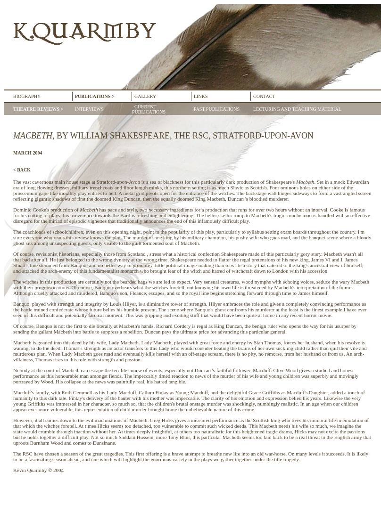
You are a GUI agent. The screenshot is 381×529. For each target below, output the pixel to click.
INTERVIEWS (89, 109)
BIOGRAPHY (27, 96)
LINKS (200, 96)
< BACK (22, 169)
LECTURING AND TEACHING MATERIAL (296, 109)
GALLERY (145, 96)
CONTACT (264, 96)
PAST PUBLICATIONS (215, 109)
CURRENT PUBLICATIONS (149, 109)
